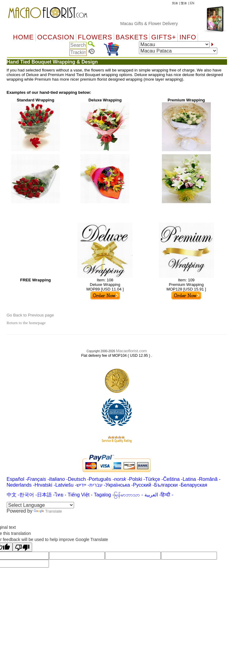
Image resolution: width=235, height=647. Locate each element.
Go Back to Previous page (30, 315)
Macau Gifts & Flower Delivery (153, 23)
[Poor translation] (22, 547)
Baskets (132, 37)
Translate (48, 511)
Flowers (95, 37)
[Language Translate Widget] (40, 505)
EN (192, 3)
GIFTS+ (163, 37)
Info (187, 37)
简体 (175, 3)
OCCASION (56, 37)
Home (23, 37)
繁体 (184, 3)
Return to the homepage (26, 322)
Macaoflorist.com (131, 351)
